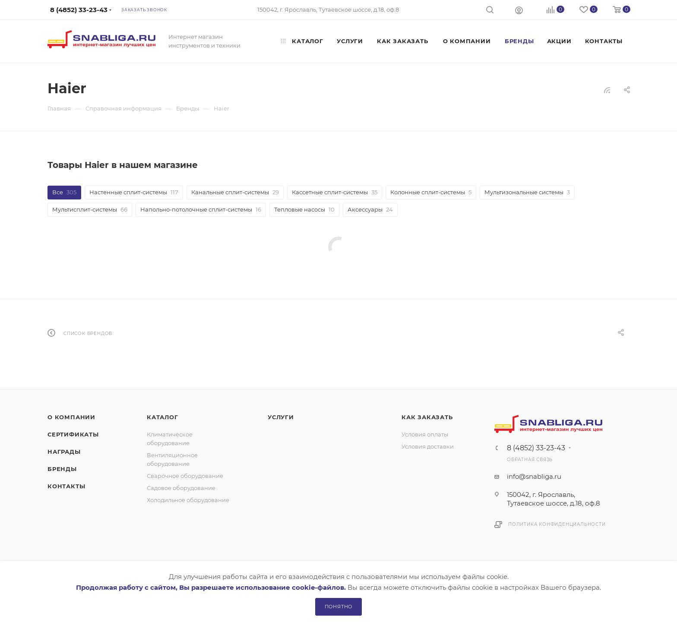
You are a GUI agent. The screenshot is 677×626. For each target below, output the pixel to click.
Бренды (62, 468)
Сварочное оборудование (185, 475)
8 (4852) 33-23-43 (536, 448)
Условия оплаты (425, 434)
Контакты (66, 486)
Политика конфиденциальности (557, 524)
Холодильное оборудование (188, 499)
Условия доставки (428, 446)
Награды (64, 451)
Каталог (162, 417)
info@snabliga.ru (534, 476)
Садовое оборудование (181, 487)
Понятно (339, 607)
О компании (71, 417)
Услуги (281, 417)
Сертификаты (73, 434)
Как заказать (427, 417)
